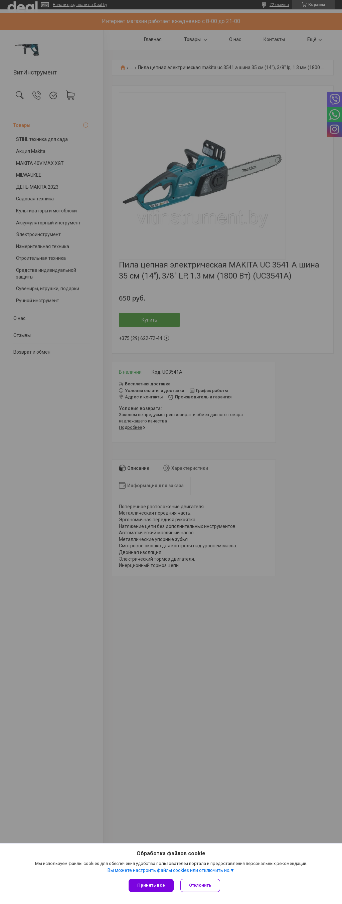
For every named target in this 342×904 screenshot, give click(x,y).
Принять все (151, 885)
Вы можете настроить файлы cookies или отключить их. (169, 870)
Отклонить (200, 885)
